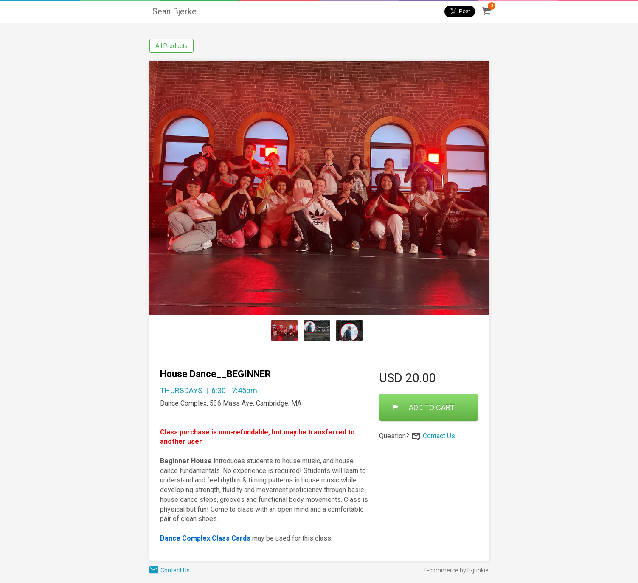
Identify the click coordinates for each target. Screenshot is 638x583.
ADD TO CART (423, 407)
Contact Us (439, 436)
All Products (171, 45)
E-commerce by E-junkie (456, 570)
